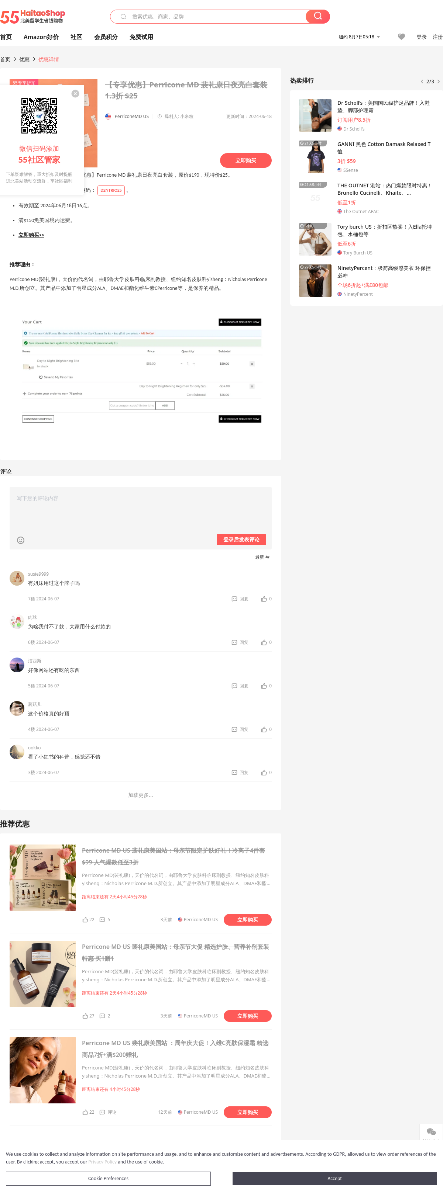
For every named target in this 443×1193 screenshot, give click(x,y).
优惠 (25, 59)
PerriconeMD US (132, 116)
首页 (5, 59)
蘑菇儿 (34, 704)
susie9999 (38, 574)
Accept (334, 1178)
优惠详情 (48, 59)
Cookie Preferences (108, 1178)
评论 (112, 1112)
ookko (34, 748)
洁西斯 (34, 661)
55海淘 (32, 17)
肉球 (32, 617)
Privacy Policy (103, 1162)
